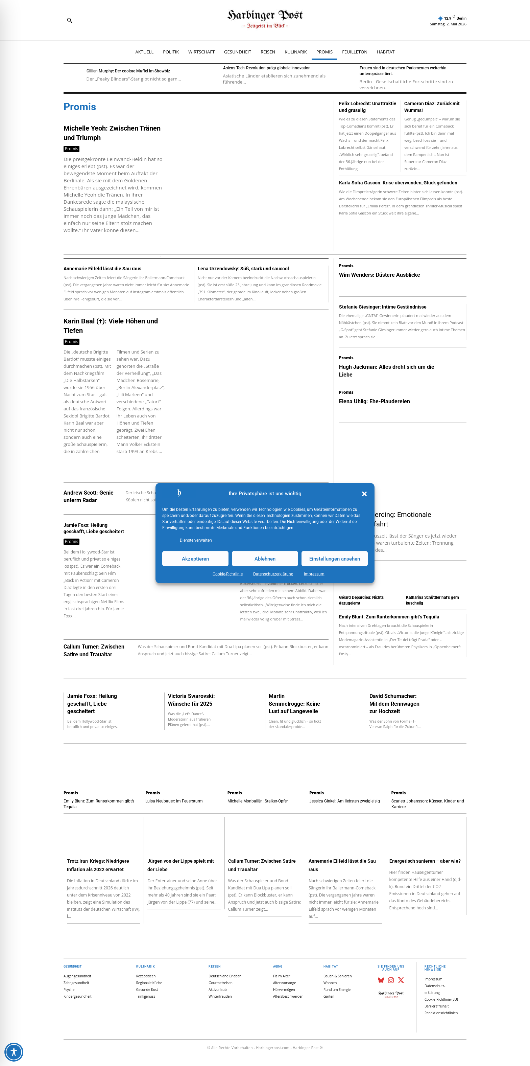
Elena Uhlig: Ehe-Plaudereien (374, 401)
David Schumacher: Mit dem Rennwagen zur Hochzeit (394, 704)
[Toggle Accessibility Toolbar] (14, 1052)
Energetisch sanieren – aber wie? (425, 861)
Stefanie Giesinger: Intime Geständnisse (383, 307)
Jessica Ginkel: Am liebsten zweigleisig (344, 801)
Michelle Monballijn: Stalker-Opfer (257, 801)
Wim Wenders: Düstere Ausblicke (379, 275)
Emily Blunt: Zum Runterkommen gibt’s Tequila (389, 616)
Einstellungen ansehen (334, 558)
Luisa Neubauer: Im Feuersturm (174, 801)
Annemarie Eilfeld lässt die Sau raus (102, 268)
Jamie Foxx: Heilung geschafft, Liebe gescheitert (92, 704)
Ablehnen (265, 558)
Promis (71, 149)
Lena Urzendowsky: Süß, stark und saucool (243, 268)
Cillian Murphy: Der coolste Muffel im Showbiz (128, 71)
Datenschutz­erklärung (273, 574)
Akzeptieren (195, 558)
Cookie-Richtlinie (228, 574)
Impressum (314, 574)
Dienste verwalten (196, 540)
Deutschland (107, 881)
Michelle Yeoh (80, 194)
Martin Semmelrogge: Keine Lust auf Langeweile (294, 704)
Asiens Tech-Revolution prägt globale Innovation (267, 68)
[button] (364, 494)
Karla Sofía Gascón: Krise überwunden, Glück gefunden (398, 182)
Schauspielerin (81, 208)
